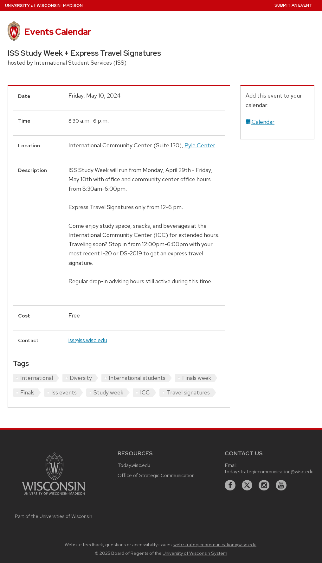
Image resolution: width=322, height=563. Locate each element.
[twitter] (247, 485)
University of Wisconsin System (195, 553)
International (36, 377)
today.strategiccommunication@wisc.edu (269, 471)
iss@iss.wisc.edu (87, 340)
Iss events (64, 392)
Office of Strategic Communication (156, 475)
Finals (27, 392)
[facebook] (230, 485)
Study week (108, 392)
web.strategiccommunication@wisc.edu (214, 544)
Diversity (81, 377)
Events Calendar (57, 31)
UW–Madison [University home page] (44, 5)
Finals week (196, 377)
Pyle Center (199, 145)
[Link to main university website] (53, 495)
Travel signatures (188, 392)
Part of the (53, 516)
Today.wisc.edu (134, 465)
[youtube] (281, 485)
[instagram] (264, 485)
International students (137, 377)
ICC (145, 392)
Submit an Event (293, 5)
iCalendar (260, 121)
